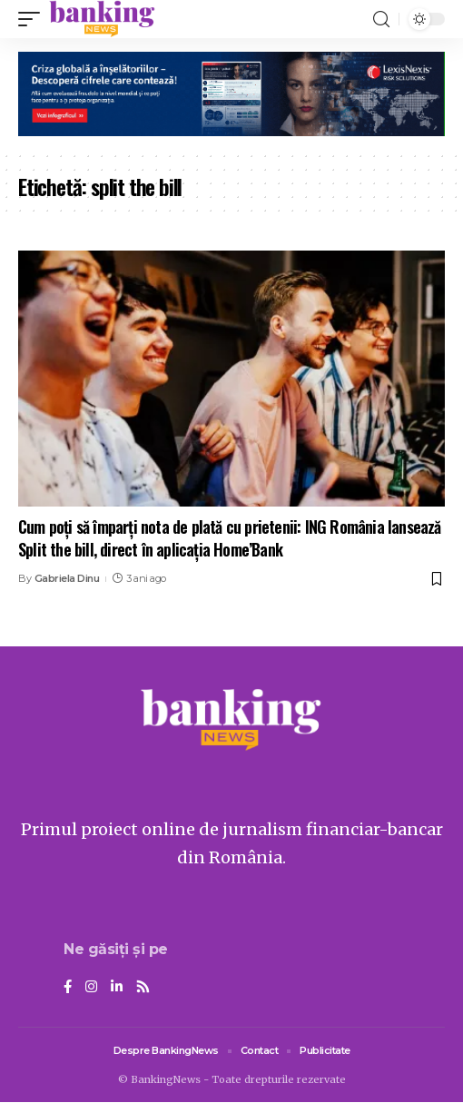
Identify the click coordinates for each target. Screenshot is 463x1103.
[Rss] (143, 987)
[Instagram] (91, 987)
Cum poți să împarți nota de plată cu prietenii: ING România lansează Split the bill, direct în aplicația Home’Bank (229, 538)
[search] (381, 19)
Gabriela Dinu (67, 578)
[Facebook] (68, 987)
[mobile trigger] (33, 19)
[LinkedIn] (117, 987)
